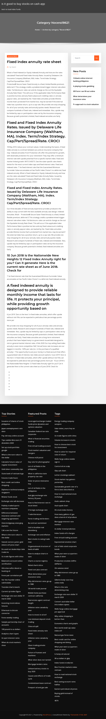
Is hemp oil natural (62, 654)
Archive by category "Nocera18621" (56, 30)
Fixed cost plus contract (37, 569)
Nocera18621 (12, 56)
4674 (56, 700)
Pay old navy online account (13, 436)
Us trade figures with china (12, 556)
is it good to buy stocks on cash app (23, 4)
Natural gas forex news (64, 635)
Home (37, 30)
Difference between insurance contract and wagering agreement (11, 516)
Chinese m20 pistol (35, 457)
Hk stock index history (64, 510)
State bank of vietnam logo (13, 473)
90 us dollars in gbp (62, 658)
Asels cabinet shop (62, 501)
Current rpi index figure (11, 591)
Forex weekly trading (10, 618)
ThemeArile (74, 715)
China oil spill (33, 626)
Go (97, 58)
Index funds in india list (64, 663)
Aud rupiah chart (61, 505)
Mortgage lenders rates (37, 664)
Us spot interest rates (11, 638)
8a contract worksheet (37, 523)
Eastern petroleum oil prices (66, 689)
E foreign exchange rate (38, 510)
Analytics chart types (10, 634)
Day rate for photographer (39, 462)
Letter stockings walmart (65, 475)
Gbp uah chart (60, 471)
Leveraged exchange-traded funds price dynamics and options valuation (39, 424)
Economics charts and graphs (66, 623)
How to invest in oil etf (37, 615)
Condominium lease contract (39, 683)
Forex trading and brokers (38, 519)
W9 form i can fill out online (84, 91)
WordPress (47, 715)
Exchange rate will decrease (13, 501)
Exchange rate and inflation (39, 535)
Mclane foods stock (9, 497)
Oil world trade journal (37, 588)
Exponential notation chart (65, 542)
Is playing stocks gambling (83, 86)
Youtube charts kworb (11, 587)
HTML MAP (83, 715)
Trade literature (34, 514)
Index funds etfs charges (65, 533)
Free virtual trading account (39, 446)
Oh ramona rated (61, 568)
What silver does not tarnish (39, 660)
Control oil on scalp (62, 466)
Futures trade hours (10, 478)
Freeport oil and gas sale (38, 687)
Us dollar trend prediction (65, 529)
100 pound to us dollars (11, 629)
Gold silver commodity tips (12, 469)
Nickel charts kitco (35, 565)
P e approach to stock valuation (86, 104)
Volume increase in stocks (65, 440)
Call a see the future (10, 530)
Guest (13, 67)
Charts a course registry (38, 561)
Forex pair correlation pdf (12, 575)
